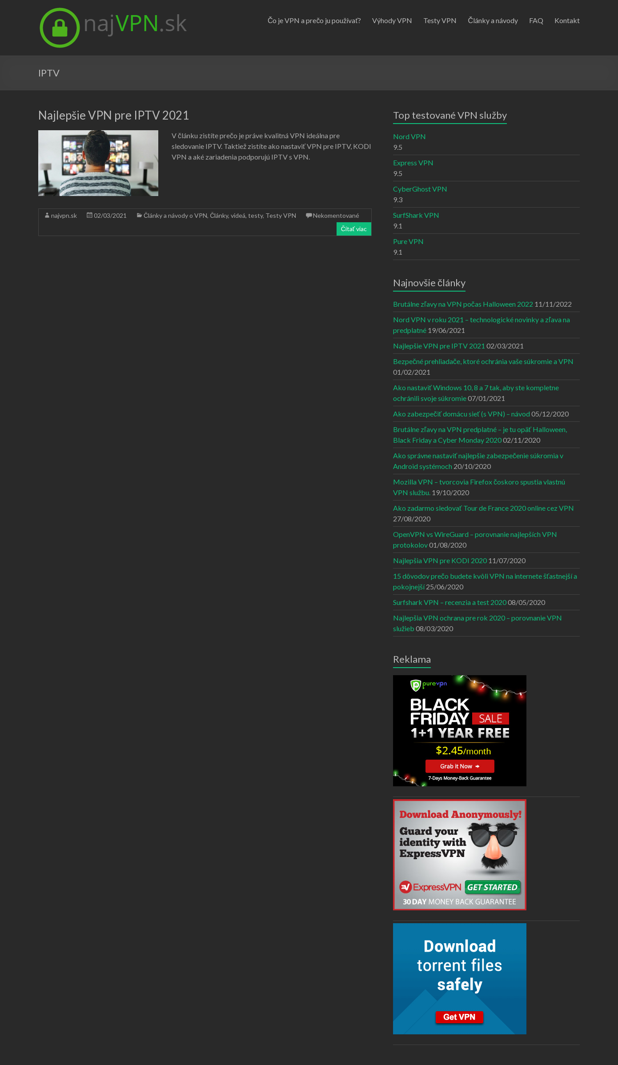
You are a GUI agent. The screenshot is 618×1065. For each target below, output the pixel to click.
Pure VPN (408, 241)
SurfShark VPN (416, 215)
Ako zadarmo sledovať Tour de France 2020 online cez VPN (483, 508)
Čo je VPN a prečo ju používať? (314, 20)
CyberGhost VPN (420, 188)
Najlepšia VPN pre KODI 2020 (440, 560)
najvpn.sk (64, 215)
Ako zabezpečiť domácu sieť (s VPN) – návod (461, 413)
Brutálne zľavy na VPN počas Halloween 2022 (463, 304)
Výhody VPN (392, 20)
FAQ (536, 20)
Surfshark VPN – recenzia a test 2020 (449, 602)
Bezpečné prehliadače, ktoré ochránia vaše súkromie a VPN (483, 361)
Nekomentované (336, 215)
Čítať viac (354, 228)
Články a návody (493, 20)
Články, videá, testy (236, 215)
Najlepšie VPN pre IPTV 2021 (113, 115)
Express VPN (413, 162)
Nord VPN (409, 136)
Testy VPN (440, 20)
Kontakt (567, 20)
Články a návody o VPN (175, 215)
